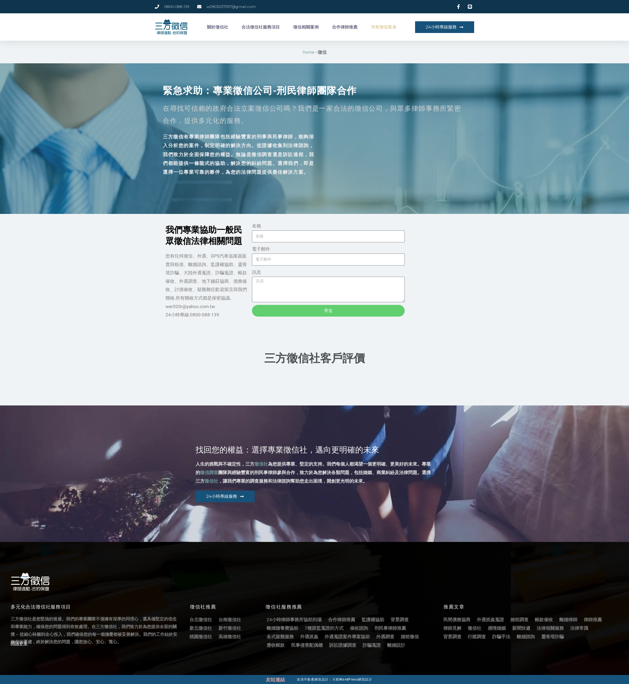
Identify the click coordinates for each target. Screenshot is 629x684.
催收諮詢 (359, 628)
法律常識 (579, 628)
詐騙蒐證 (372, 645)
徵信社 (261, 463)
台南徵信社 (229, 619)
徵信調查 (209, 472)
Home (308, 51)
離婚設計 (396, 645)
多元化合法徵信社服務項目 (41, 607)
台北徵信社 (200, 619)
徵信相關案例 (306, 27)
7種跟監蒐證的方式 (324, 628)
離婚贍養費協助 (282, 628)
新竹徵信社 (229, 628)
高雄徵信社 (229, 636)
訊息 (256, 272)
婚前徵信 (410, 636)
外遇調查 (385, 636)
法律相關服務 (550, 628)
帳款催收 (544, 619)
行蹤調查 (477, 636)
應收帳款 (276, 645)
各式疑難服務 (280, 636)
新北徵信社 (200, 628)
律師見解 (452, 628)
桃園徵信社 (200, 636)
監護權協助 (373, 619)
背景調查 (400, 619)
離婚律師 (568, 619)
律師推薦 (593, 619)
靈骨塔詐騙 (552, 636)
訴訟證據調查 (342, 645)
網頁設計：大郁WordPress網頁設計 (347, 679)
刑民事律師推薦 (390, 628)
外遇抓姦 (309, 636)
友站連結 (276, 679)
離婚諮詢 (526, 636)
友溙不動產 (304, 679)
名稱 (256, 225)
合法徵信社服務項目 (261, 27)
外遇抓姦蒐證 (490, 619)
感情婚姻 (497, 628)
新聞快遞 (521, 628)
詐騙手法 (501, 636)
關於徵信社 (217, 27)
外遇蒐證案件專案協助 (347, 636)
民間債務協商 (456, 619)
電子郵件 (261, 248)
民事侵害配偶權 (307, 645)
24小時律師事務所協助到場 (294, 619)
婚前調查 (519, 619)
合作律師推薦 (345, 27)
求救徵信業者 (383, 27)
